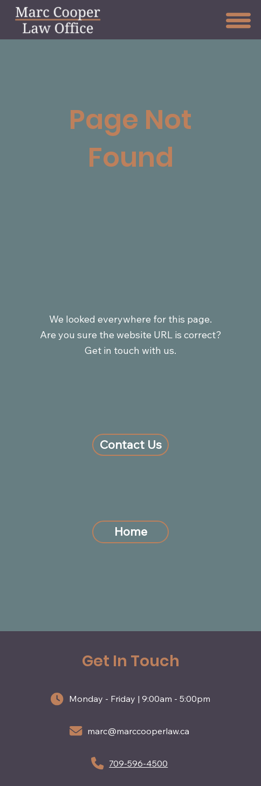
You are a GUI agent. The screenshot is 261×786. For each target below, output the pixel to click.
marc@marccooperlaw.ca (138, 731)
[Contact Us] (130, 445)
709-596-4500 (138, 763)
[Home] (130, 532)
